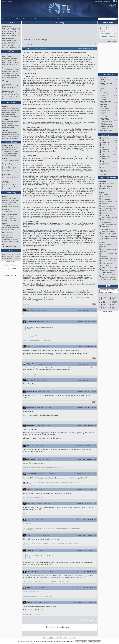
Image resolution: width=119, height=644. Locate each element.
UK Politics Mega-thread (9, 202)
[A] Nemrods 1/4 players (9, 87)
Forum (11, 19)
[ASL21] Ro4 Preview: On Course (9, 28)
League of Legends (8, 164)
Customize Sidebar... (11, 261)
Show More (103, 174)
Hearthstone (6, 174)
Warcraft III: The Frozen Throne (11, 147)
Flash (104, 306)
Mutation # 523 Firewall (8, 98)
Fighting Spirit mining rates (9, 132)
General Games (7, 146)
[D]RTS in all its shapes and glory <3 (11, 85)
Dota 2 (4, 159)
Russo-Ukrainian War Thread (10, 200)
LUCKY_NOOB (17, 258)
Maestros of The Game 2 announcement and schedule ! (9, 43)
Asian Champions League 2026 (110, 217)
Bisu (113, 304)
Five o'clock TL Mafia (8, 189)
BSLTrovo (105, 128)
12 (19, 28)
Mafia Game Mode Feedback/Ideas (11, 185)
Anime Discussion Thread (9, 218)
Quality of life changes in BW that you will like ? (11, 108)
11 (19, 43)
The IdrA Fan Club (7, 211)
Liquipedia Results (108, 177)
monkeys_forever (106, 110)
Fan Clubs (5, 209)
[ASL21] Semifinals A (8, 123)
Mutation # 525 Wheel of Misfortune (11, 93)
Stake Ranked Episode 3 (108, 270)
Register (10, 1)
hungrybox (104, 102)
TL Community (7, 245)
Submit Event (112, 41)
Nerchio (114, 297)
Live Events (108, 22)
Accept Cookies (81, 641)
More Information (94, 641)
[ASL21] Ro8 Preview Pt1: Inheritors (9, 35)
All (95, 44)
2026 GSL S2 (105, 265)
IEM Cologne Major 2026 (108, 274)
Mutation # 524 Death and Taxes (11, 97)
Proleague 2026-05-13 (107, 183)
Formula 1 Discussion (8, 229)
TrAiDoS (18, 254)
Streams (25, 19)
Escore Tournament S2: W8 (109, 249)
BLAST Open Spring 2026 (108, 234)
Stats (103, 302)
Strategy (5, 81)
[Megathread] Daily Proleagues (10, 121)
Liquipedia (107, 1)
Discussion (112, 36)
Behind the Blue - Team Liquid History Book (11, 64)
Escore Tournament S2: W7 (109, 244)
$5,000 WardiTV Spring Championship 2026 (11, 73)
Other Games (11, 142)
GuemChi (103, 84)
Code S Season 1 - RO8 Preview (9, 30)
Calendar (18, 19)
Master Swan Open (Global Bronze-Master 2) (11, 77)
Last (103, 308)
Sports (4, 223)
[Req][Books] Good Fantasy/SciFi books (11, 220)
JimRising (103, 99)
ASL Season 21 (105, 196)
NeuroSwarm (104, 92)
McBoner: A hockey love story (10, 227)
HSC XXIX (104, 256)
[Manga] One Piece (7, 216)
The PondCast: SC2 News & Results (11, 95)
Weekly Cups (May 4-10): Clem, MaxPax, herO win (9, 42)
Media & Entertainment (10, 214)
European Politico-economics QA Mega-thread (11, 206)
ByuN (104, 297)
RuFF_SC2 (104, 79)
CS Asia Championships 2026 (109, 279)
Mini (113, 307)
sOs (113, 298)
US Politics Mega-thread (9, 198)
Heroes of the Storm (9, 167)
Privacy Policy (55, 638)
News (11, 22)
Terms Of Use (64, 638)
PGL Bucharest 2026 (107, 229)
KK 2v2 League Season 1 (108, 206)
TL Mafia (5, 181)
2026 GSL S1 (105, 215)
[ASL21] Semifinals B (8, 127)
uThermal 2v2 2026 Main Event (110, 258)
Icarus (102, 88)
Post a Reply (27, 44)
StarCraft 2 (11, 51)
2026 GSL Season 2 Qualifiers (10, 69)
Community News (8, 38)
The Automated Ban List (9, 246)
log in (54, 627)
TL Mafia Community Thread (10, 187)
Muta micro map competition (10, 138)
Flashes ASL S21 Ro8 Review (10, 110)
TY (103, 298)
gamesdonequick (107, 121)
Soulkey (114, 306)
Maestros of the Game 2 (108, 261)
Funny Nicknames (7, 258)
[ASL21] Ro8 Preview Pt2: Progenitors (9, 31)
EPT (57, 19)
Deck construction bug (8, 176)
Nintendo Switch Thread (9, 149)
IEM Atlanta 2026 (106, 220)
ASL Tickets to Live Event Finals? (11, 112)
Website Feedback (11, 265)
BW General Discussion (9, 114)
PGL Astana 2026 (106, 222)
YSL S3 (103, 247)
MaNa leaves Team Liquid (9, 58)
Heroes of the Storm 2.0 (9, 170)
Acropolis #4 (104, 203)
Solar (103, 301)
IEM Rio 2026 (105, 227)
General (5, 55)
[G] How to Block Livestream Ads (11, 241)
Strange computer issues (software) (11, 239)
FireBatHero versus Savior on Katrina (51, 237)
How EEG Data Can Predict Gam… (8, 254)
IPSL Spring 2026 (106, 199)
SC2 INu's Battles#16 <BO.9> (10, 75)
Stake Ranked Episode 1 (108, 231)
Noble (102, 86)
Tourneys (5, 68)
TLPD (108, 286)
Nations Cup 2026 (106, 188)
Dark (103, 300)
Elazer (114, 302)
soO (113, 300)
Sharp (113, 308)
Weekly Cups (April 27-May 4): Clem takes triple (9, 45)
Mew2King (104, 116)
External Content (8, 91)
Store (51, 19)
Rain (103, 304)
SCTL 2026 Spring (106, 210)
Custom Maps (7, 84)
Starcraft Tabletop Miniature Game (11, 153)
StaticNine (17, 256)
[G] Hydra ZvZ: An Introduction (10, 134)
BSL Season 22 (105, 194)
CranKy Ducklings (105, 33)
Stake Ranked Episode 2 (108, 277)
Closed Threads (11, 268)
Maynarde (103, 112)
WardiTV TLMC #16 (106, 186)
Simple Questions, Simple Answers (11, 136)
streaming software (7, 237)
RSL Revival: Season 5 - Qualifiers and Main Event (9, 47)
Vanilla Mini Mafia (7, 183)
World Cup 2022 (7, 233)
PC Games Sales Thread (9, 155)
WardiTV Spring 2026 (107, 263)
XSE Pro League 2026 (107, 272)
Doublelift (103, 97)
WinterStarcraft (105, 108)
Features (44, 19)
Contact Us (72, 638)
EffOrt (104, 307)
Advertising (46, 638)
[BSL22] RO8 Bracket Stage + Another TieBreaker (11, 125)
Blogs (11, 250)
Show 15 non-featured (106, 130)
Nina (102, 81)
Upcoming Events (108, 135)
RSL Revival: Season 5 (107, 213)
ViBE (102, 114)
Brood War (11, 102)
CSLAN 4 (104, 251)
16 (19, 35)
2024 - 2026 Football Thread (10, 225)
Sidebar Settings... (108, 311)
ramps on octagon (7, 256)
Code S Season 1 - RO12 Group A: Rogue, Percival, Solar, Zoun (9, 33)
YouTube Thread (7, 204)
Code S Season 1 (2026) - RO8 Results (9, 40)
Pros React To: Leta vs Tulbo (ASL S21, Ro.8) (11, 116)
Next (91, 44)
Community (11, 193)
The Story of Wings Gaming (10, 160)
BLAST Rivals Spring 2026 (108, 224)
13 (19, 33)
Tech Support (6, 236)
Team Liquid (98, 1)
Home (4, 19)
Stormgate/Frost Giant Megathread (11, 151)
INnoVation (115, 301)
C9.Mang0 (104, 106)
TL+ (63, 19)
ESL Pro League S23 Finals (109, 236)
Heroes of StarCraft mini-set (10, 178)
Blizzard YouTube (107, 124)
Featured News (7, 26)
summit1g (103, 95)
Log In (4, 1)
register (63, 627)
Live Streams (108, 74)
